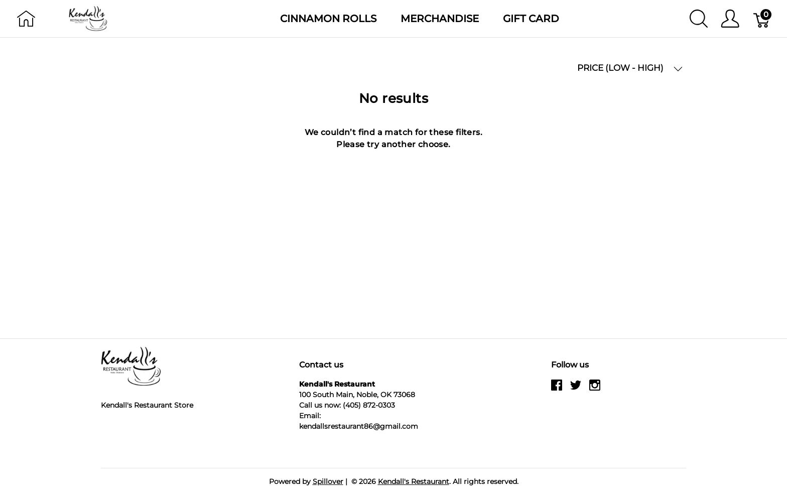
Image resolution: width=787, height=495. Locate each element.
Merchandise (440, 19)
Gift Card (531, 19)
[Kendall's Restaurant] (88, 18)
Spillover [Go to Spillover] (328, 481)
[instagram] (594, 389)
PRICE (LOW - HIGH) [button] (630, 68)
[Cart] (762, 19)
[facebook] (556, 389)
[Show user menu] (730, 19)
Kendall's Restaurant (413, 481)
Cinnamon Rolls (328, 19)
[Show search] (699, 19)
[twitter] (575, 389)
